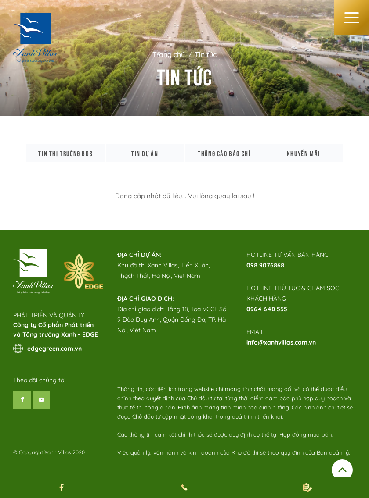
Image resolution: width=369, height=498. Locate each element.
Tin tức (206, 54)
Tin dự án (144, 153)
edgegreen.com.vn (47, 348)
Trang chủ (168, 54)
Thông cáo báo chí (224, 153)
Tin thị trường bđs (65, 153)
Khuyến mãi (303, 153)
